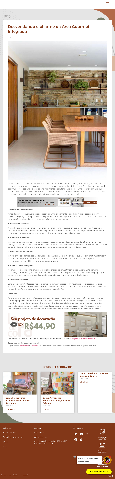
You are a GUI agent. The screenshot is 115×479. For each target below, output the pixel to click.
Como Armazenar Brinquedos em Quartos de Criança (57, 400)
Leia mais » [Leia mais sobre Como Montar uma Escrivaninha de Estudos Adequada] (10, 409)
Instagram (24, 346)
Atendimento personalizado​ (102, 465)
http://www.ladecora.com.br (82, 339)
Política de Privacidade (20, 475)
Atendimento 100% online (102, 452)
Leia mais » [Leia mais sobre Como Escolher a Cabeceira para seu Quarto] (85, 382)
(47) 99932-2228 (40, 437)
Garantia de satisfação (102, 438)
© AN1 (110, 476)
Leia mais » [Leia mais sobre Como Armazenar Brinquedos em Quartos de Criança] (47, 409)
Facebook (35, 346)
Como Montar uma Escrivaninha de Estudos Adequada (18, 400)
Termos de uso (6, 475)
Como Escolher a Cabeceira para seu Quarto (94, 374)
